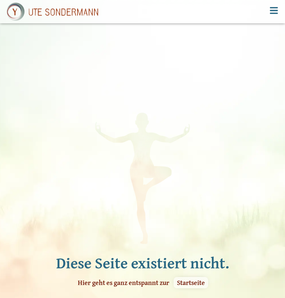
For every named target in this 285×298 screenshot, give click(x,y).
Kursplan (17, 269)
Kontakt (64, 279)
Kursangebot (21, 290)
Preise (14, 279)
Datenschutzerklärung (126, 279)
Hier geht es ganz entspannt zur (123, 214)
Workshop (66, 259)
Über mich (67, 269)
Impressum (113, 269)
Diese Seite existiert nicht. (142, 194)
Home (13, 259)
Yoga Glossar (115, 259)
